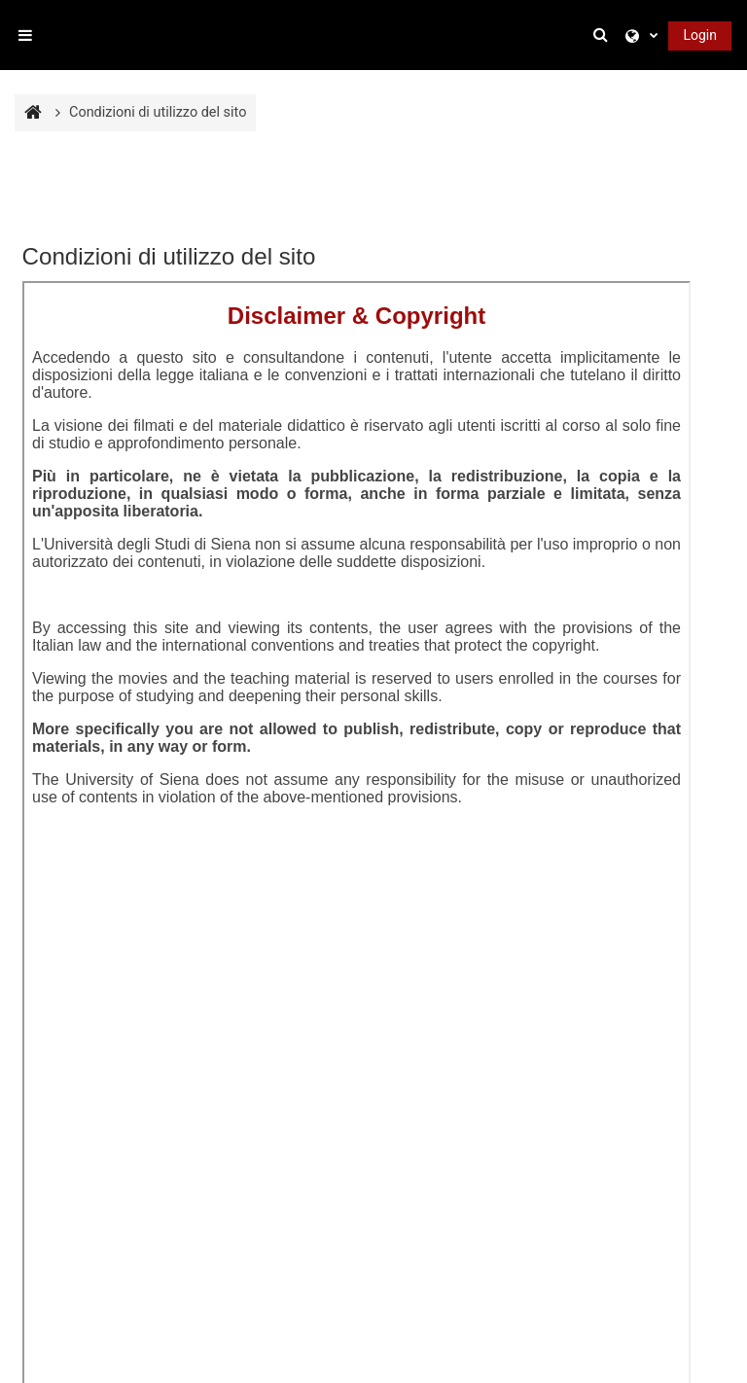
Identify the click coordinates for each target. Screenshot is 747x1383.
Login (700, 35)
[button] (603, 35)
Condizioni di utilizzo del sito (157, 112)
